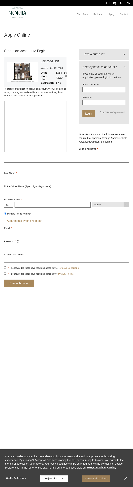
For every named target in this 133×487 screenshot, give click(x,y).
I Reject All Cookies (54, 478)
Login (88, 122)
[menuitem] (90, 17)
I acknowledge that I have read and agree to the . (43, 274)
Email (8, 235)
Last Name (10, 181)
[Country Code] (8, 212)
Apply (115, 22)
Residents (104, 22)
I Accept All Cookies (96, 478)
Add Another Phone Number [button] (23, 228)
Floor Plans (90, 22)
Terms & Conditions (68, 274)
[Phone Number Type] (110, 212)
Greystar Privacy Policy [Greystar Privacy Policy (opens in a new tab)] (101, 468)
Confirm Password (14, 261)
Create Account (19, 289)
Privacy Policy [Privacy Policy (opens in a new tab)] (65, 280)
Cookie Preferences (16, 478)
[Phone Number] (53, 212)
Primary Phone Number (19, 221)
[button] (107, 3)
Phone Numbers (13, 207)
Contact (125, 22)
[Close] (126, 478)
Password (87, 106)
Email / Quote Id (90, 93)
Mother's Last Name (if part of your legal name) (27, 194)
